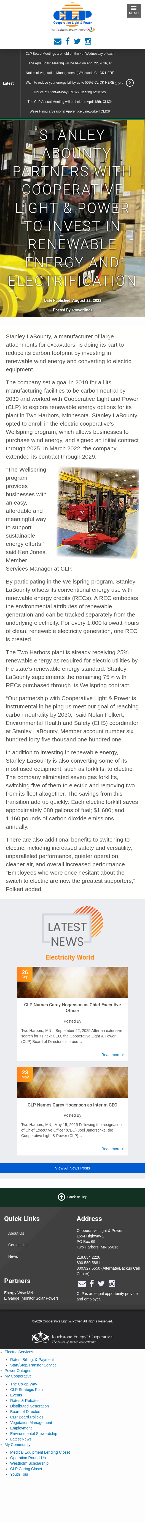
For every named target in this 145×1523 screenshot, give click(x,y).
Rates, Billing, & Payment (32, 1359)
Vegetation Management (31, 1422)
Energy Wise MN (18, 1293)
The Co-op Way (23, 1384)
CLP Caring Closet (26, 1469)
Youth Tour (19, 1474)
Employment (21, 1428)
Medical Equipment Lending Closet (40, 1452)
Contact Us (17, 1245)
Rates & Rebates (24, 1400)
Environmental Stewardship (33, 1433)
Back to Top (77, 1197)
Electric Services (19, 1352)
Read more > (112, 1055)
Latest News (20, 1439)
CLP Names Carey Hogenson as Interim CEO (72, 1105)
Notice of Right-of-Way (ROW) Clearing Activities (70, 92)
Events (16, 1395)
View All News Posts (72, 1168)
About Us (16, 1233)
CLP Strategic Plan (26, 1389)
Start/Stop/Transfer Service (33, 1365)
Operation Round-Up (28, 1458)
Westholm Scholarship (29, 1463)
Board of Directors (25, 1411)
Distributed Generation (29, 1406)
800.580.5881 (88, 1263)
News (13, 1256)
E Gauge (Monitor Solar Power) (31, 1298)
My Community (17, 1444)
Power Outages (18, 1370)
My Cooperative (18, 1376)
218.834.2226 (88, 1257)
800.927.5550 (88, 1268)
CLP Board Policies (26, 1417)
